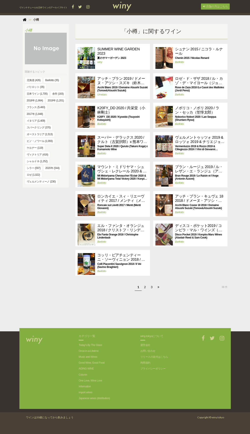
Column (83, 374)
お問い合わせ (147, 350)
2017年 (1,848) (35, 114)
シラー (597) (34, 168)
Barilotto (179, 62)
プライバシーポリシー (153, 368)
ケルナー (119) (35, 147)
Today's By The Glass (90, 345)
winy (99, 62)
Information (85, 386)
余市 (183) (58, 93)
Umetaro (102, 94)
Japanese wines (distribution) (94, 398)
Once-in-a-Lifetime (89, 350)
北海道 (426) (34, 80)
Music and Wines (88, 356)
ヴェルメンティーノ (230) (41, 181)
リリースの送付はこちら (154, 356)
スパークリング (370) (39, 127)
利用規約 (145, 362)
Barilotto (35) (52, 80)
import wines (85, 392)
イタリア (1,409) (36, 120)
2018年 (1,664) (35, 100)
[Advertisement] (151, 313)
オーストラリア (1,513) (40, 134)
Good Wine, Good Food (91, 362)
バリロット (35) (35, 87)
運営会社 (145, 345)
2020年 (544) (52, 168)
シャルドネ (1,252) (37, 161)
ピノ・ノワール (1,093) (40, 141)
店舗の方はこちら (215, 6)
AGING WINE (86, 368)
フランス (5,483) (36, 107)
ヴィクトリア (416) (37, 154)
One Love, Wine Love (90, 380)
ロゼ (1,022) (33, 174)
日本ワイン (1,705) (37, 93)
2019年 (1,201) (56, 100)
